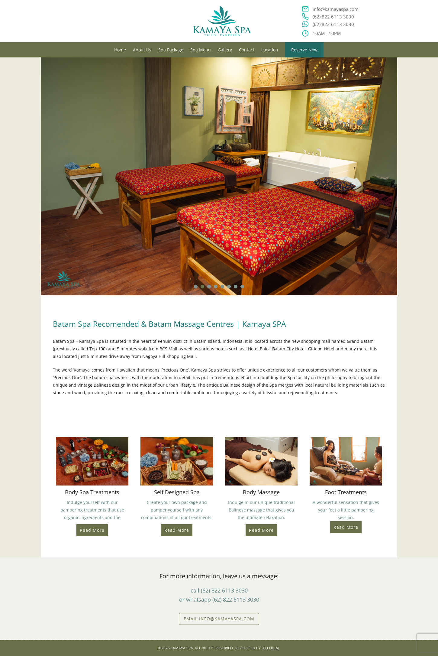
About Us (142, 50)
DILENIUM (270, 648)
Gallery (225, 50)
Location (269, 50)
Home (120, 50)
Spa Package (170, 50)
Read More (92, 530)
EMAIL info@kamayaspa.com (219, 619)
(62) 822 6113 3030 (333, 17)
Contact (246, 50)
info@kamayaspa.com (336, 9)
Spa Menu (200, 50)
